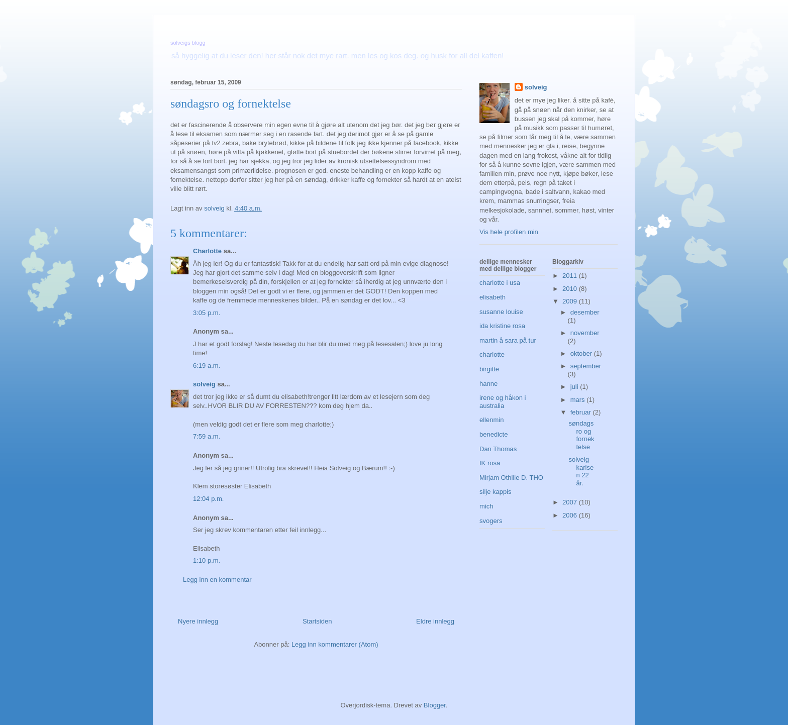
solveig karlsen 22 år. (581, 471)
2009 (570, 301)
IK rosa (489, 463)
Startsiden (317, 621)
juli (575, 386)
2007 (570, 502)
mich (486, 506)
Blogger (435, 705)
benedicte (493, 434)
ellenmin (491, 420)
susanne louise (501, 312)
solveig (204, 384)
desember (585, 312)
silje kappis (495, 491)
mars (578, 399)
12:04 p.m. (208, 498)
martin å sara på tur (507, 340)
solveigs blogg (188, 43)
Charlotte (207, 251)
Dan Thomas (498, 449)
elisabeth (492, 297)
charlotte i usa (499, 282)
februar (581, 412)
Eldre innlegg (435, 621)
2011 (570, 275)
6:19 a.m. (206, 365)
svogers (491, 521)
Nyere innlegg (198, 621)
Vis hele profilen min (508, 232)
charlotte (492, 354)
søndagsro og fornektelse (581, 435)
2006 (570, 515)
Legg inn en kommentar (217, 579)
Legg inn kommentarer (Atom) (334, 644)
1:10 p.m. (206, 560)
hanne (488, 383)
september (585, 366)
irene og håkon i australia (502, 401)
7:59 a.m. (206, 436)
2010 (570, 288)
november (585, 333)
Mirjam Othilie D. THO (511, 477)
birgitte (489, 369)
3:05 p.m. (206, 313)
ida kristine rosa (502, 326)
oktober (582, 353)
